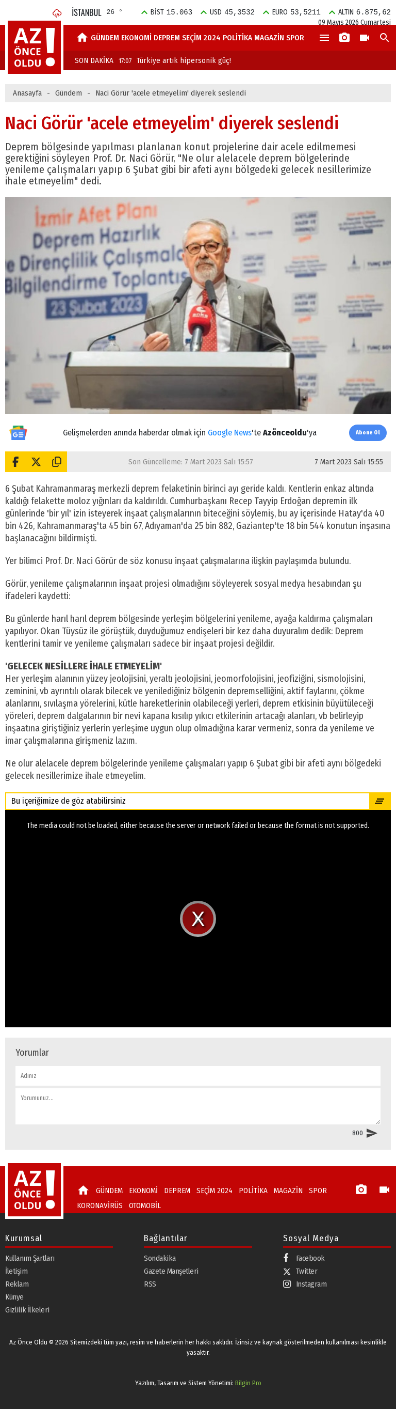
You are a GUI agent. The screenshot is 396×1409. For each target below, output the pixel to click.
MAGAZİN (269, 37)
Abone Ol (368, 432)
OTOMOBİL (145, 1205)
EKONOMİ (136, 37)
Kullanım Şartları (30, 1258)
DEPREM (167, 37)
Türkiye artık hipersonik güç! (175, 60)
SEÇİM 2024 (201, 37)
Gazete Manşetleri (171, 1271)
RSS (150, 1284)
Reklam (16, 1284)
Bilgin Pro (248, 1383)
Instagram (305, 1284)
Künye (14, 1297)
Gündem (68, 93)
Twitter (300, 1271)
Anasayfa (27, 93)
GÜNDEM (105, 37)
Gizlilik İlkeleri (27, 1309)
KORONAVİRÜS (100, 1205)
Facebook (304, 1258)
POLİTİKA (237, 37)
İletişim (16, 1271)
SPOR (295, 37)
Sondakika (160, 1258)
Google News (230, 432)
